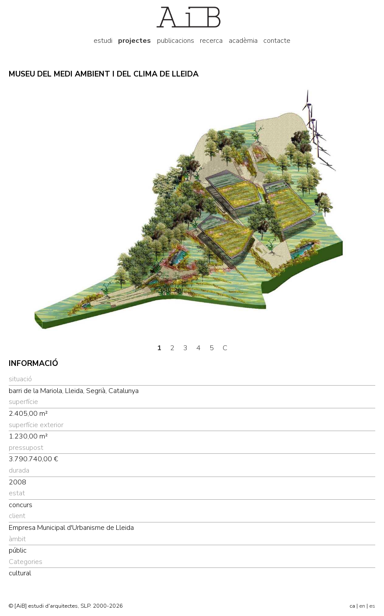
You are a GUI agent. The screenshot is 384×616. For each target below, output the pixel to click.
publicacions (175, 40)
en (362, 606)
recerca (211, 40)
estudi (103, 40)
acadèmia (243, 40)
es (372, 606)
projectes (134, 40)
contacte (276, 40)
